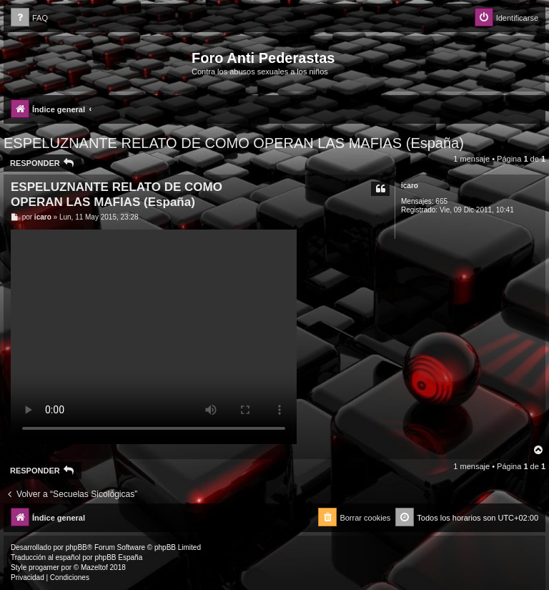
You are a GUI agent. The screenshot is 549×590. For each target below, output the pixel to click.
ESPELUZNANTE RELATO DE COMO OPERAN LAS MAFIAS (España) (234, 143)
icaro (409, 186)
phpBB (76, 547)
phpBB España (118, 557)
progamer (44, 567)
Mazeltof (94, 567)
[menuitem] (29, 18)
